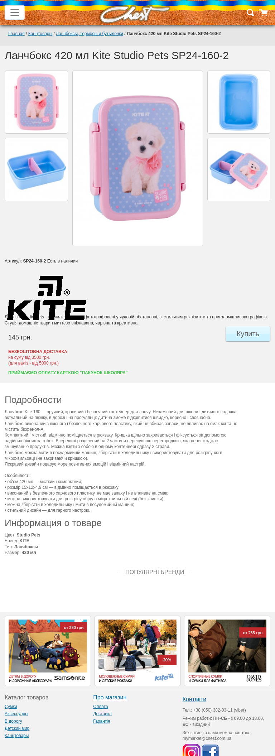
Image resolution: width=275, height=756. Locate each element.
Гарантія (101, 721)
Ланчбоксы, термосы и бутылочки (89, 33)
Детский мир (17, 728)
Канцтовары (40, 33)
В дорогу (13, 721)
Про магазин (109, 697)
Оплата (100, 706)
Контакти (195, 699)
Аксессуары (16, 713)
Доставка (102, 713)
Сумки (11, 706)
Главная (16, 33)
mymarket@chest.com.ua (207, 738)
